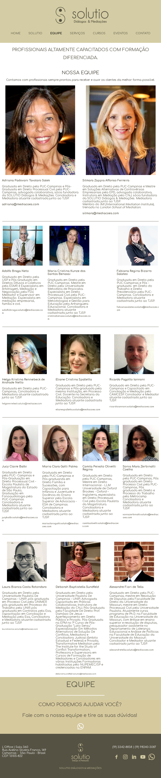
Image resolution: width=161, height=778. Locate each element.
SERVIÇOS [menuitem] (77, 33)
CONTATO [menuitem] (143, 33)
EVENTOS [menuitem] (120, 33)
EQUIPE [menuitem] (56, 33)
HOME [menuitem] (16, 33)
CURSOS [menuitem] (99, 33)
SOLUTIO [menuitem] (35, 33)
